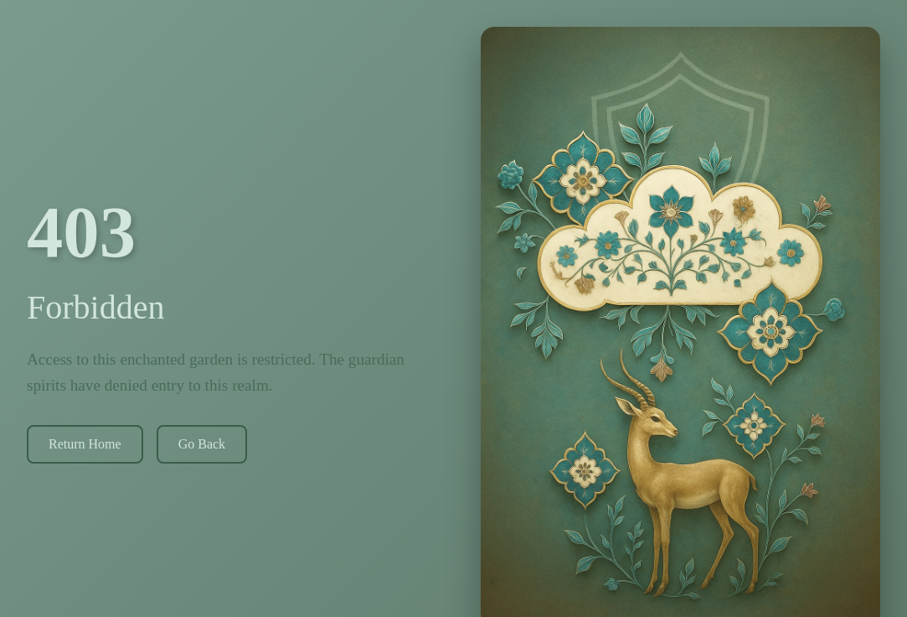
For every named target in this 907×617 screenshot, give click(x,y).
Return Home (84, 444)
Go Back (200, 444)
